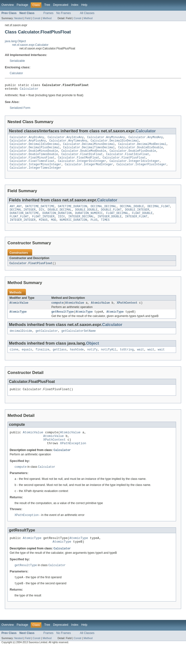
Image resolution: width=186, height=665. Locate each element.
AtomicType (18, 322)
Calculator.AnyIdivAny (65, 139)
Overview (7, 5)
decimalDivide (21, 341)
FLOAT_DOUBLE (142, 221)
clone (14, 360)
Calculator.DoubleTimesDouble (34, 158)
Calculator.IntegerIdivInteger (134, 166)
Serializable (17, 61)
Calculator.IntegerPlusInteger (141, 170)
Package (22, 5)
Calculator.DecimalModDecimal (142, 147)
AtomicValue (18, 312)
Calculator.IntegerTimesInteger (35, 174)
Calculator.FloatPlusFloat (124, 162)
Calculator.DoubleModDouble (83, 155)
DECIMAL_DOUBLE (132, 213)
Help (84, 5)
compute (57, 312)
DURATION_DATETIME (24, 221)
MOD (53, 228)
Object (92, 353)
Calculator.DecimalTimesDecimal (89, 151)
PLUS (94, 228)
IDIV (61, 225)
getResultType (62, 322)
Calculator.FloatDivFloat (82, 158)
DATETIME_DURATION (72, 213)
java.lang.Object (15, 41)
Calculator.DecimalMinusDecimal (89, 147)
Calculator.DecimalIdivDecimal (35, 147)
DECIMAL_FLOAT (158, 213)
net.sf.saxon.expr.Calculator (30, 45)
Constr (36, 18)
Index (74, 5)
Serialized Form (20, 109)
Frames (48, 13)
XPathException (73, 457)
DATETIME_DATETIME (39, 213)
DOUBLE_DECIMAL (59, 217)
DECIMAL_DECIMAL (103, 213)
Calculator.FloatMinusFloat (32, 162)
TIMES (105, 228)
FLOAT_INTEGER (43, 225)
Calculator (16, 73)
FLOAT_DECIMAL (117, 221)
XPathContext (127, 312)
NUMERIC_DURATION (73, 228)
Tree (47, 5)
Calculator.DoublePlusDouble (132, 155)
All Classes (87, 13)
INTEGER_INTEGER (23, 228)
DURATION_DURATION (57, 221)
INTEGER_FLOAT (136, 225)
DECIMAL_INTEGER (23, 217)
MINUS (43, 228)
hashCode (77, 360)
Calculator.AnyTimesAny (68, 143)
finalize (42, 360)
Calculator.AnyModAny (145, 139)
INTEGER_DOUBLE (109, 225)
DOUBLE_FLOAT (111, 217)
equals (27, 360)
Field (28, 18)
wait (140, 360)
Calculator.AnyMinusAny (106, 139)
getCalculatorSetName (78, 341)
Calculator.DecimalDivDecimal (115, 143)
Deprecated (60, 5)
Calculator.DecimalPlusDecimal (35, 151)
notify (92, 360)
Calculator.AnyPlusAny (28, 143)
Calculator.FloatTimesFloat (32, 166)
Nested (18, 18)
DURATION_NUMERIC (89, 221)
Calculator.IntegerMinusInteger (35, 170)
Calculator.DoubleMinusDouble (34, 155)
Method (47, 18)
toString (127, 360)
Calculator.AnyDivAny (27, 139)
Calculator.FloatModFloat (78, 162)
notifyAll (108, 360)
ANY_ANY (16, 213)
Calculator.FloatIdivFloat (127, 158)
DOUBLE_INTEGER (137, 217)
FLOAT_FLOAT (19, 225)
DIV (41, 217)
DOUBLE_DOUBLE (86, 217)
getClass (60, 360)
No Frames (63, 13)
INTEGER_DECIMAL (81, 225)
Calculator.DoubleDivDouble (140, 151)
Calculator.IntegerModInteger (89, 170)
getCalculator (47, 341)
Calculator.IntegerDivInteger (82, 166)
